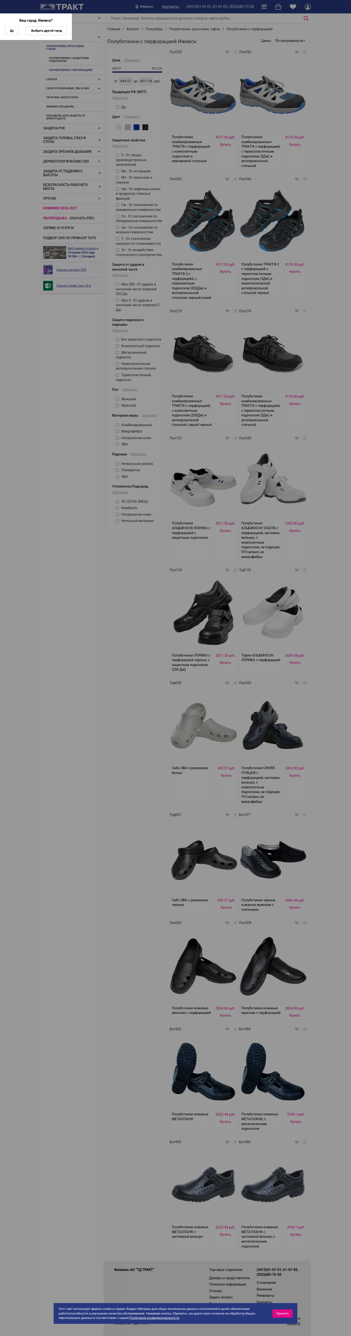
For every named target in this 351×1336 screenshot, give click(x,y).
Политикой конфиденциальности (154, 1318)
